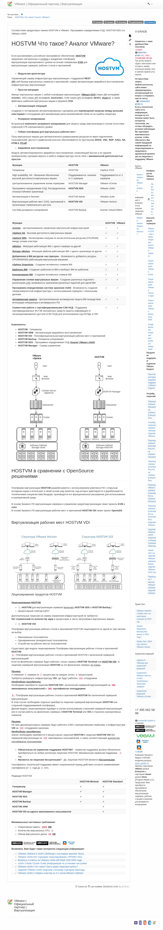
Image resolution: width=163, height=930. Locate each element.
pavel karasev (136, 22)
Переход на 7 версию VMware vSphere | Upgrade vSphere (152, 585)
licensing (121, 22)
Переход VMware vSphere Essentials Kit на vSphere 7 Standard (152, 493)
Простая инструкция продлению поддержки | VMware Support (153, 381)
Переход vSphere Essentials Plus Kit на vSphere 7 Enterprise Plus (152, 471)
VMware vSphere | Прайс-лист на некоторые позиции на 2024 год (144, 616)
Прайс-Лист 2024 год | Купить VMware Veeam (144, 644)
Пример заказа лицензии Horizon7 (140, 226)
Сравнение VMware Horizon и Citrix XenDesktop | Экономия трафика (144, 680)
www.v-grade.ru (141, 763)
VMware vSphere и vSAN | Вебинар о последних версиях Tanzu (51, 853)
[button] (150, 4)
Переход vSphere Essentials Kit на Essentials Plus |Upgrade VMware (152, 515)
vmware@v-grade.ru (142, 102)
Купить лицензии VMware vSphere (140, 183)
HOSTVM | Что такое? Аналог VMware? (32, 17)
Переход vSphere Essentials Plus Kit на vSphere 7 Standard (152, 448)
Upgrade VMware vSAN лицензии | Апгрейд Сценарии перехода (51, 870)
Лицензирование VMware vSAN (151, 268)
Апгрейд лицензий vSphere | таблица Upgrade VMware (152, 429)
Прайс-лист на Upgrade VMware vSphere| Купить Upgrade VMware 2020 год (152, 561)
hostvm (97, 22)
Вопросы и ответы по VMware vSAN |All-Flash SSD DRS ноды (50, 860)
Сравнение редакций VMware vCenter (144, 694)
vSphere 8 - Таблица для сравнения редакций (142, 664)
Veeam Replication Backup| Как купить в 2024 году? (143, 631)
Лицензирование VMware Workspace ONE (151, 310)
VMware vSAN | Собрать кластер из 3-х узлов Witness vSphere (50, 873)
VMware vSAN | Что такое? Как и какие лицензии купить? (48, 866)
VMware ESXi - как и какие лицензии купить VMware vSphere (151, 242)
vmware (109, 22)
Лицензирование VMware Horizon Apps (151, 287)
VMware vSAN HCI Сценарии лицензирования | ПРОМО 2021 (50, 857)
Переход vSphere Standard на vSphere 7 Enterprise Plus (152, 409)
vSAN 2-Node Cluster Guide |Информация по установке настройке (52, 863)
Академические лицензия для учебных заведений (150, 336)
